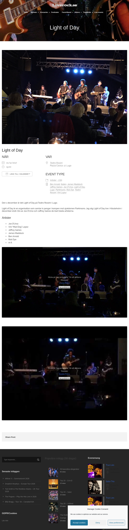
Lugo (52, 190)
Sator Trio (110, 481)
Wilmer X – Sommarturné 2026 (17, 479)
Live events (98, 12)
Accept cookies (79, 523)
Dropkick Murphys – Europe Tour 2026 (20, 484)
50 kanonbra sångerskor (69, 469)
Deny (97, 523)
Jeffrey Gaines (56, 187)
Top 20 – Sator (66, 492)
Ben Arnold (55, 184)
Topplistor (87, 12)
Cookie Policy (64, 283)
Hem (26, 12)
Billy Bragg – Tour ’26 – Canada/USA (19, 502)
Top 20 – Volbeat (66, 504)
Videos (77, 12)
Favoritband (66, 12)
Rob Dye (70, 190)
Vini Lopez (61, 192)
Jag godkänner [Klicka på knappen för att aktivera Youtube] (64, 287)
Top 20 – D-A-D (66, 481)
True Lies (110, 465)
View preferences (116, 523)
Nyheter (34, 12)
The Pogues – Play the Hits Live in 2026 (20, 497)
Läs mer (5, 521)
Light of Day (79, 187)
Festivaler (55, 12)
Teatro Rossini (56, 163)
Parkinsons (61, 190)
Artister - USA (56, 180)
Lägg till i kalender (17, 174)
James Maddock (74, 184)
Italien (64, 184)
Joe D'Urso (68, 187)
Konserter (44, 12)
